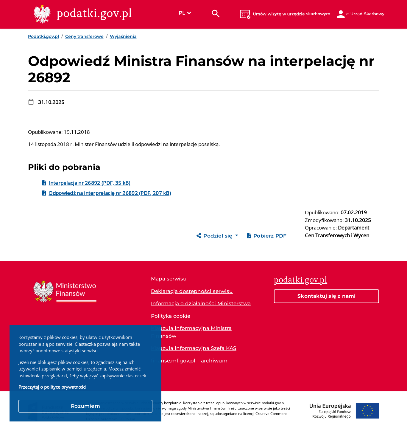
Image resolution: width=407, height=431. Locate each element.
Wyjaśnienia (123, 36)
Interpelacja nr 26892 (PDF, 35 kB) (89, 182)
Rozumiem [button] (85, 406)
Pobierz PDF (266, 236)
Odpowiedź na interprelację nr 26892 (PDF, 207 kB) (110, 193)
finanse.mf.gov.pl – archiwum (189, 361)
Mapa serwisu (169, 279)
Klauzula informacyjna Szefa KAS (193, 348)
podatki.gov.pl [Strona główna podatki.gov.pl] (300, 280)
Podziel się (215, 236)
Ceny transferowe (84, 36)
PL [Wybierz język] (185, 13)
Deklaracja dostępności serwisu (192, 291)
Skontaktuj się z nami (326, 296)
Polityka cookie (170, 316)
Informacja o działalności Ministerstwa (201, 303)
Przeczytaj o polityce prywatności (52, 387)
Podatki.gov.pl (43, 36)
